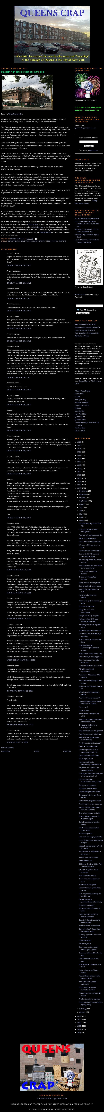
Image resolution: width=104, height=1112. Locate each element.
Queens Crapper (17, 239)
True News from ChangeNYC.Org (87, 333)
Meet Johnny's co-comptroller (89, 583)
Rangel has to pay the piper (89, 616)
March (81, 521)
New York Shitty (80, 414)
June (81, 511)
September (83, 501)
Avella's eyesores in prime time (90, 734)
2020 (79, 462)
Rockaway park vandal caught (90, 551)
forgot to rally (33, 224)
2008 (79, 1026)
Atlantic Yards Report (82, 391)
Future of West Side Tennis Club (90, 666)
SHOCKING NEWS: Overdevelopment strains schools (89, 647)
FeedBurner (93, 150)
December (83, 491)
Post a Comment (7, 748)
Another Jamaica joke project (89, 999)
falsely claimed (45, 232)
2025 (79, 445)
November (83, 494)
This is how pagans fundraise (89, 813)
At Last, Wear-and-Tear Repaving (87, 218)
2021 (79, 458)
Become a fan (80, 294)
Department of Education (19, 241)
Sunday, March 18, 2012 (19, 265)
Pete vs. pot (83, 707)
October (82, 498)
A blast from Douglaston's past (90, 801)
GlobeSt (78, 408)
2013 (79, 485)
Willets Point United (82, 336)
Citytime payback (85, 940)
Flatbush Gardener (82, 402)
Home (36, 751)
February (82, 1009)
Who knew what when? (87, 876)
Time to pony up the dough (88, 857)
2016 (79, 475)
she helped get (37, 227)
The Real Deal (80, 428)
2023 (79, 452)
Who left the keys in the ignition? (91, 731)
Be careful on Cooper (86, 905)
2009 (79, 1023)
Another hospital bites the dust (90, 630)
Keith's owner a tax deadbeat (89, 926)
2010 (79, 1019)
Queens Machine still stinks (89, 755)
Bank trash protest (85, 834)
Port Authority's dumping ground (90, 657)
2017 (79, 472)
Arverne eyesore (85, 944)
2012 (79, 488)
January (82, 1012)
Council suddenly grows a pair (90, 586)
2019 (79, 465)
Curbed (77, 397)
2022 (79, 455)
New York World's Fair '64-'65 (85, 324)
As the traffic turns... (86, 861)
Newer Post (5, 751)
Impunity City (79, 411)
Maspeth (62, 241)
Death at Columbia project (88, 746)
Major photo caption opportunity (90, 653)
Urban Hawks (80, 431)
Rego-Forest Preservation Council (87, 327)
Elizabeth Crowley (38, 241)
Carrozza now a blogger (87, 785)
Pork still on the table (86, 607)
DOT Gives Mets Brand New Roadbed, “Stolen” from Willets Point (87, 223)
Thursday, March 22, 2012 (20, 691)
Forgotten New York (82, 405)
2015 (79, 478)
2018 (79, 468)
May (81, 514)
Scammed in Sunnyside (87, 885)
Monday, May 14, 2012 (17, 742)
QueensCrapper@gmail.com (85, 128)
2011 (79, 1016)
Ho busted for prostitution (88, 788)
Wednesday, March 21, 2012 (21, 660)
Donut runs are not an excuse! (90, 542)
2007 (79, 1029)
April (81, 517)
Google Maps (83, 381)
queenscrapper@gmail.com (52, 1099)
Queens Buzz (80, 417)
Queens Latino (80, 420)
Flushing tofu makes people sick (90, 535)
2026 (79, 442)
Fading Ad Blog (80, 399)
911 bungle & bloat (86, 759)
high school (52, 241)
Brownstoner (79, 394)
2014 (79, 481)
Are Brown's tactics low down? (90, 743)
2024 (79, 449)
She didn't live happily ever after (90, 837)
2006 (79, 1033)
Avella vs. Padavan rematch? (89, 698)
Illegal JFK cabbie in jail (87, 538)
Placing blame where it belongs (90, 804)
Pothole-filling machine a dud (89, 792)
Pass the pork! (84, 710)
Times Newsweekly (15, 114)
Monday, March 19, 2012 (19, 570)
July (81, 507)
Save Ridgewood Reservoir (85, 330)
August (82, 504)
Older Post (67, 751)
